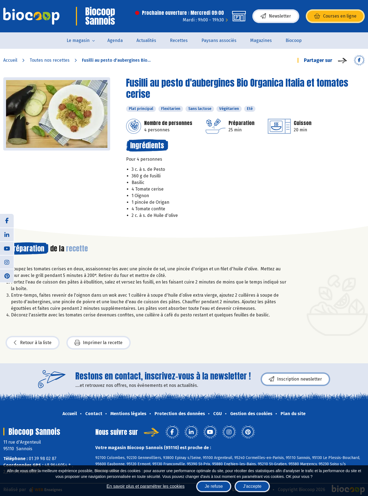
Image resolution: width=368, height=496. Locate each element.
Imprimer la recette (98, 342)
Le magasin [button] (78, 40)
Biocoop (294, 40)
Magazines (261, 40)
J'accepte (252, 486)
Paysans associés (218, 40)
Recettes (179, 40)
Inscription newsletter (295, 379)
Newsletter (276, 16)
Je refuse (214, 486)
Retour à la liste (33, 342)
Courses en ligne (335, 16)
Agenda (115, 40)
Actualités (146, 40)
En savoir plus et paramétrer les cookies (146, 486)
